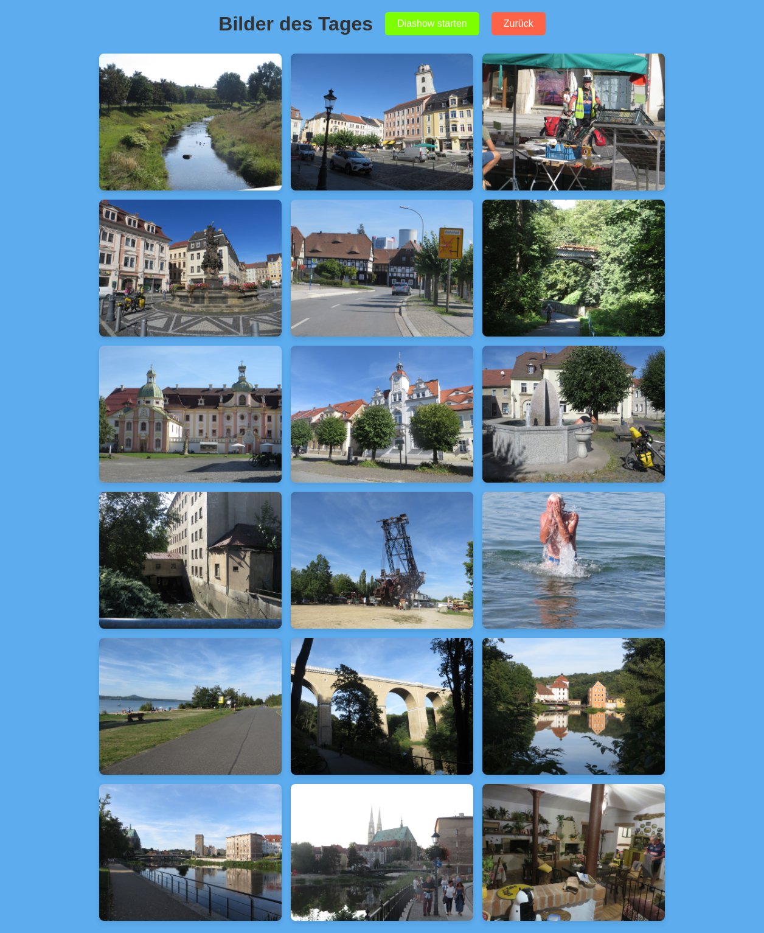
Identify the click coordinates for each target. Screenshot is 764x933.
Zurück (518, 23)
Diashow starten (432, 23)
